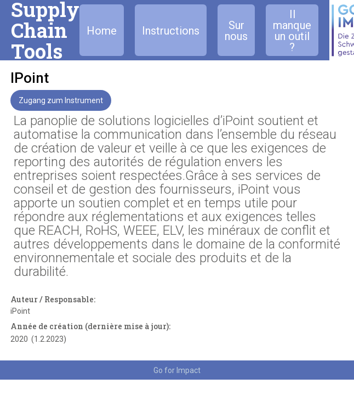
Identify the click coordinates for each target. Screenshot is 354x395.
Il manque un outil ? (292, 31)
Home (102, 30)
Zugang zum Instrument (61, 100)
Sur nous (236, 31)
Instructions (170, 30)
